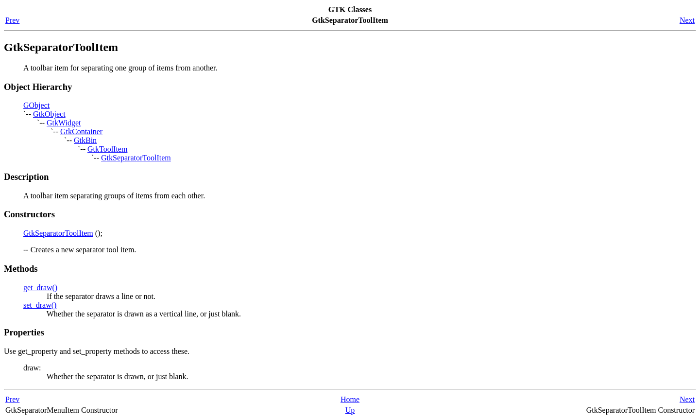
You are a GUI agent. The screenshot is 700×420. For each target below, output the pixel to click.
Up (350, 410)
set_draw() (39, 305)
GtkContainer (81, 131)
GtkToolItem (107, 149)
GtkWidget (64, 123)
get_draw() (40, 287)
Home (350, 399)
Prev (12, 20)
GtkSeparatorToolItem (136, 158)
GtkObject (49, 114)
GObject (36, 105)
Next (687, 20)
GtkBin (85, 140)
